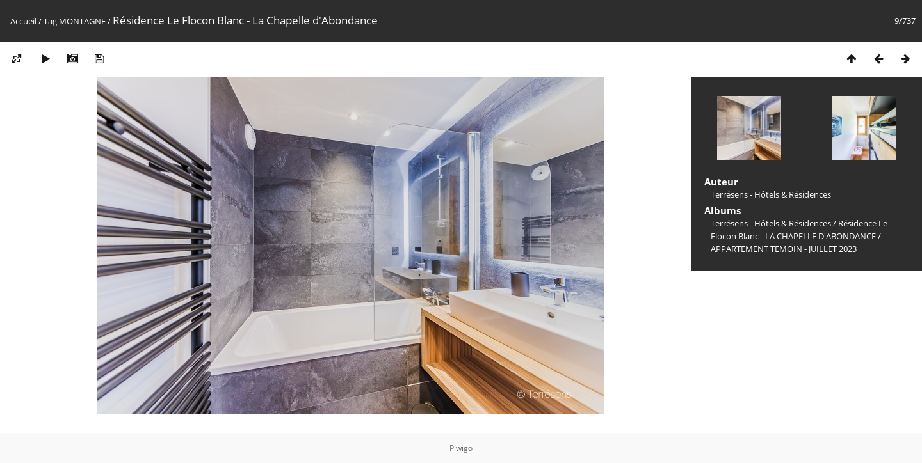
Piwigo (461, 448)
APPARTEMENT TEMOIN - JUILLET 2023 (784, 249)
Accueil (23, 21)
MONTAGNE (82, 21)
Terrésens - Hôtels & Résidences (771, 223)
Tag (50, 21)
